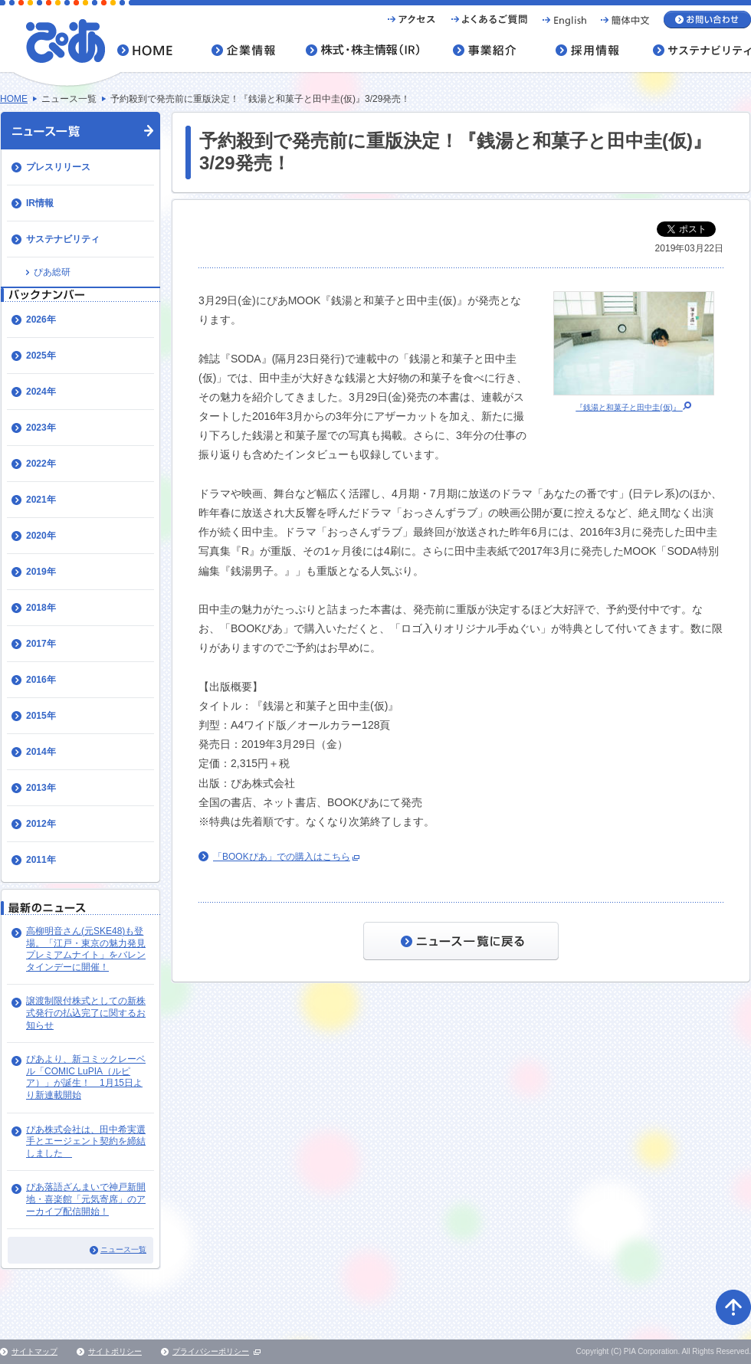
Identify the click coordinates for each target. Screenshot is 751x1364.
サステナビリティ (63, 239)
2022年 (41, 463)
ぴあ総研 (52, 272)
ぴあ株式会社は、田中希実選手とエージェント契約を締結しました (86, 1141)
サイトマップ (34, 1351)
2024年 (41, 391)
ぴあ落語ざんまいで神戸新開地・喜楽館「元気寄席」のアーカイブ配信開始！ (86, 1199)
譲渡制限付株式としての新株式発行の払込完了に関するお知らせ (86, 1012)
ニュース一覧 (123, 1249)
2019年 (41, 571)
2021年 (41, 499)
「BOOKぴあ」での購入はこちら (281, 856)
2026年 (41, 319)
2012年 (41, 823)
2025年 (41, 355)
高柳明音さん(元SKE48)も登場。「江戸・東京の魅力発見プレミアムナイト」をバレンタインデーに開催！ (86, 949)
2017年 (41, 643)
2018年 (41, 607)
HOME (14, 98)
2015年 (41, 715)
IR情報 (40, 203)
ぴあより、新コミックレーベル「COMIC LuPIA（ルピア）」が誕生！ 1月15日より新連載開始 (86, 1077)
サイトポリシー (115, 1351)
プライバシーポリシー (210, 1351)
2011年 (41, 859)
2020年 (41, 535)
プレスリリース (58, 167)
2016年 (41, 679)
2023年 (41, 427)
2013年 (41, 787)
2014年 (41, 751)
